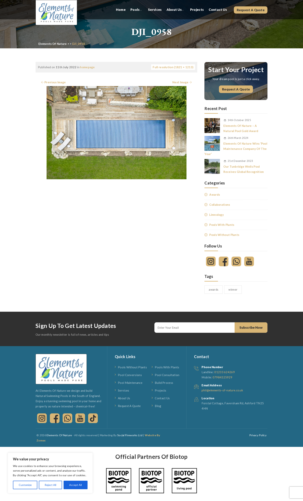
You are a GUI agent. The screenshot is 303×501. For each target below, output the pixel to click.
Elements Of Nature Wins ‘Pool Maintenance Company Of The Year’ (235, 149)
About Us (174, 10)
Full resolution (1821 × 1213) (173, 67)
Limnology (216, 214)
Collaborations (219, 204)
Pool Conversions (130, 375)
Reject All (50, 484)
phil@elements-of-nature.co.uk (222, 390)
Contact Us (218, 10)
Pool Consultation (167, 375)
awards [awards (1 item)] (213, 289)
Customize (25, 484)
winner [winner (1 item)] (232, 289)
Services (155, 10)
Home (121, 10)
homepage (87, 67)
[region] (50, 473)
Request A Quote (251, 10)
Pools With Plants (221, 224)
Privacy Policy (257, 435)
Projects (197, 10)
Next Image (182, 82)
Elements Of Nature (59, 435)
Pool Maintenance (130, 382)
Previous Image (53, 82)
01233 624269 (224, 372)
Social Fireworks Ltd (129, 435)
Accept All (75, 484)
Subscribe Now (251, 327)
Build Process (164, 382)
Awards (214, 194)
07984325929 (222, 377)
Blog (158, 406)
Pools (135, 10)
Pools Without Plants (224, 234)
